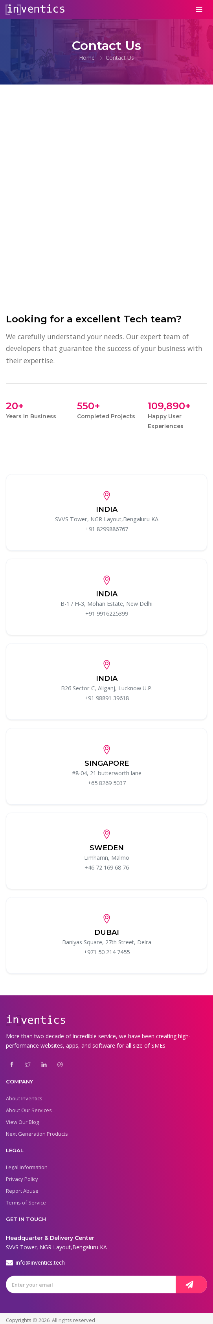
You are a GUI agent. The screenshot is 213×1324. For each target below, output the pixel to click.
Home (87, 57)
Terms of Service (26, 1199)
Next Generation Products (37, 1130)
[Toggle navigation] (199, 9)
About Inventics (24, 1094)
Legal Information (27, 1163)
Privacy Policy (22, 1175)
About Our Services (29, 1106)
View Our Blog (22, 1118)
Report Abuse (22, 1187)
